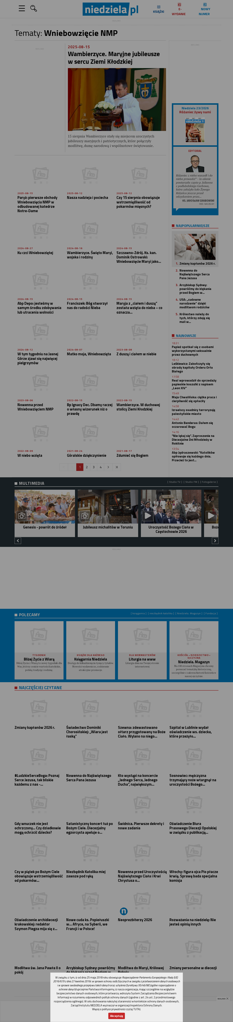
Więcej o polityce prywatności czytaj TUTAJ (116, 1009)
